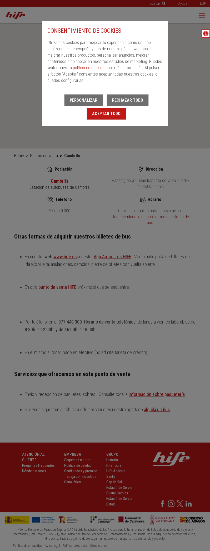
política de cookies (88, 67)
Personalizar (83, 100)
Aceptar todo (106, 113)
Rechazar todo (127, 100)
